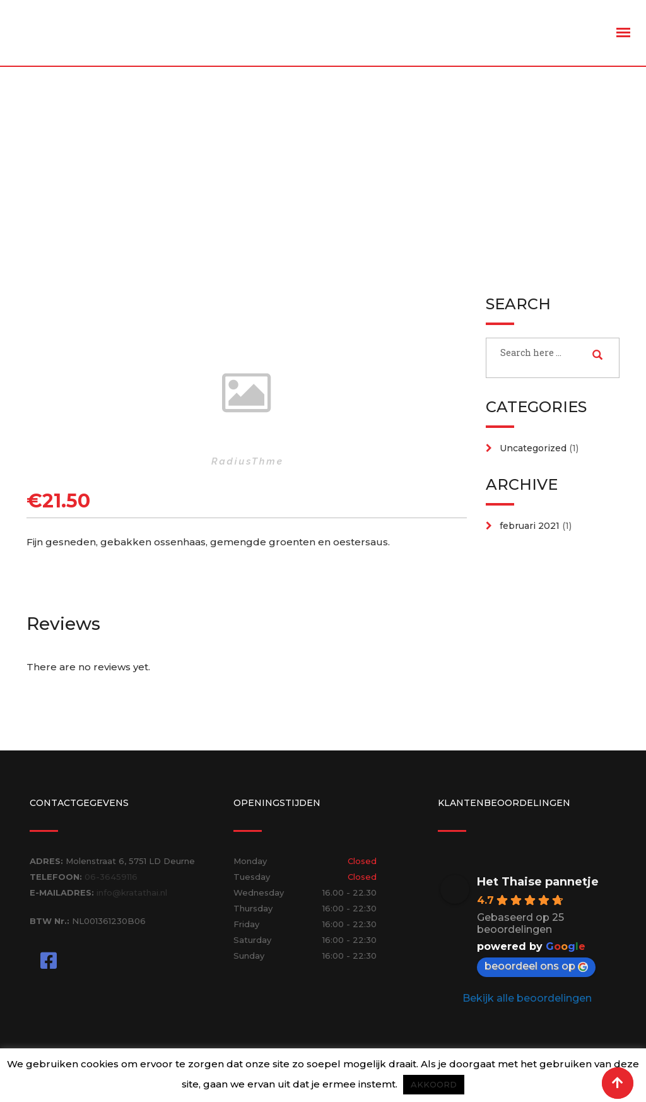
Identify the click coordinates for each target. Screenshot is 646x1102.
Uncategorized (533, 448)
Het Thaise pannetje (538, 882)
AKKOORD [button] (434, 1084)
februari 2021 (530, 525)
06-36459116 (111, 877)
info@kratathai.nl (132, 892)
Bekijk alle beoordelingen (527, 998)
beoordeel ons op (536, 966)
